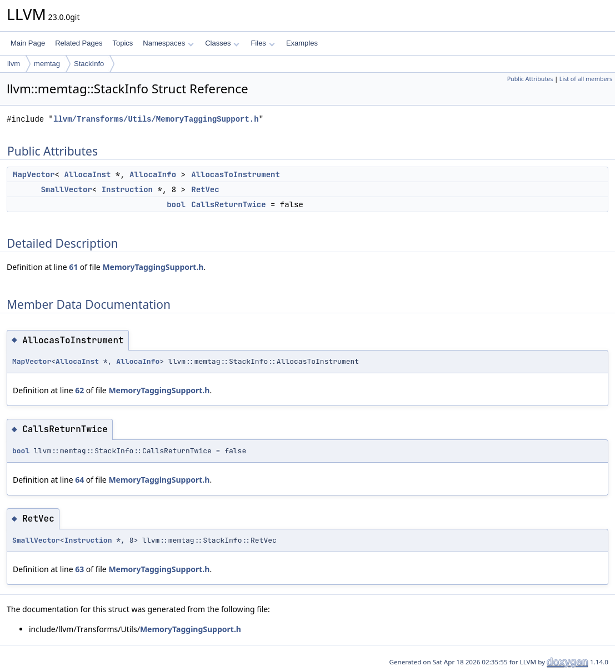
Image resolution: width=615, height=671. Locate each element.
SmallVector (66, 189)
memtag (47, 63)
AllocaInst (87, 174)
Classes (222, 43)
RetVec (205, 189)
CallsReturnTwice (228, 204)
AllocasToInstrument (235, 174)
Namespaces (168, 43)
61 (73, 267)
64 (79, 479)
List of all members (585, 79)
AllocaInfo (152, 174)
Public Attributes (530, 79)
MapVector (34, 174)
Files (262, 43)
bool (176, 204)
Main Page (28, 43)
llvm (13, 63)
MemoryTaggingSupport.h (152, 267)
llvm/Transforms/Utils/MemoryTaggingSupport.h (156, 119)
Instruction (127, 189)
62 (79, 390)
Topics (122, 43)
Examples (302, 43)
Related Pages (78, 43)
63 (79, 569)
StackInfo (89, 63)
